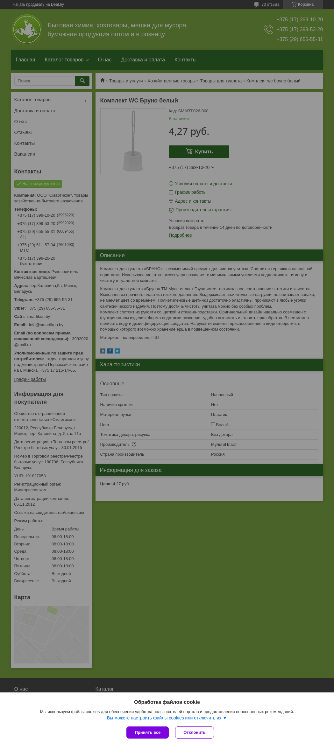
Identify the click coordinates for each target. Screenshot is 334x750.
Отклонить (194, 732)
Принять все (147, 732)
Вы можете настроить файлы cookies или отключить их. (165, 717)
